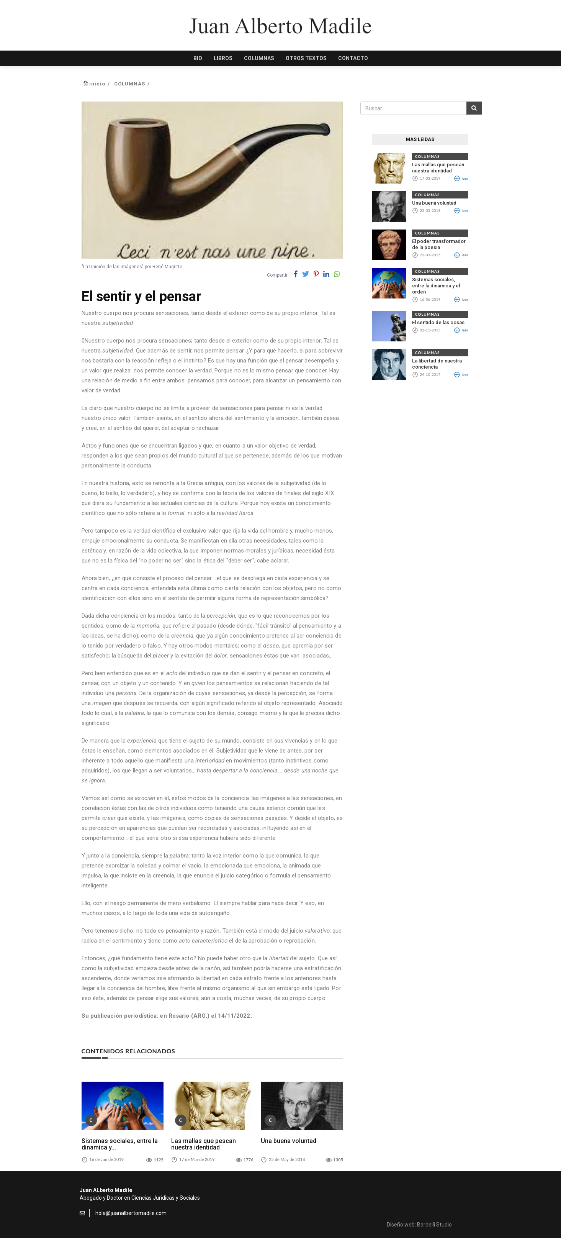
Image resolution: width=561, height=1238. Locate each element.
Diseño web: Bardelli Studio (419, 1225)
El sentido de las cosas (438, 322)
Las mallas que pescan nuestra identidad (203, 1144)
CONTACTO (353, 58)
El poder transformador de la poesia (439, 244)
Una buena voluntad (288, 1141)
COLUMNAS (259, 58)
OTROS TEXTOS (306, 58)
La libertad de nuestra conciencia (437, 364)
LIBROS (223, 58)
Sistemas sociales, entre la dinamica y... (120, 1144)
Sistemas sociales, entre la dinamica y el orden (436, 286)
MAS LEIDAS (420, 139)
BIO (197, 58)
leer (461, 178)
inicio (97, 84)
